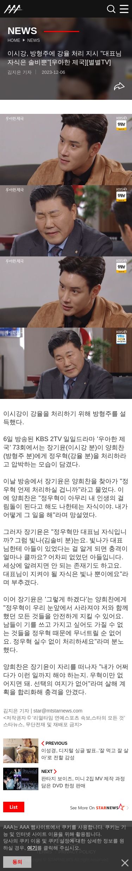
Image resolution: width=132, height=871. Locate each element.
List (13, 807)
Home (13, 40)
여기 (32, 848)
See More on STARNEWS (99, 807)
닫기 (124, 862)
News (33, 40)
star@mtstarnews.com (57, 711)
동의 (17, 862)
